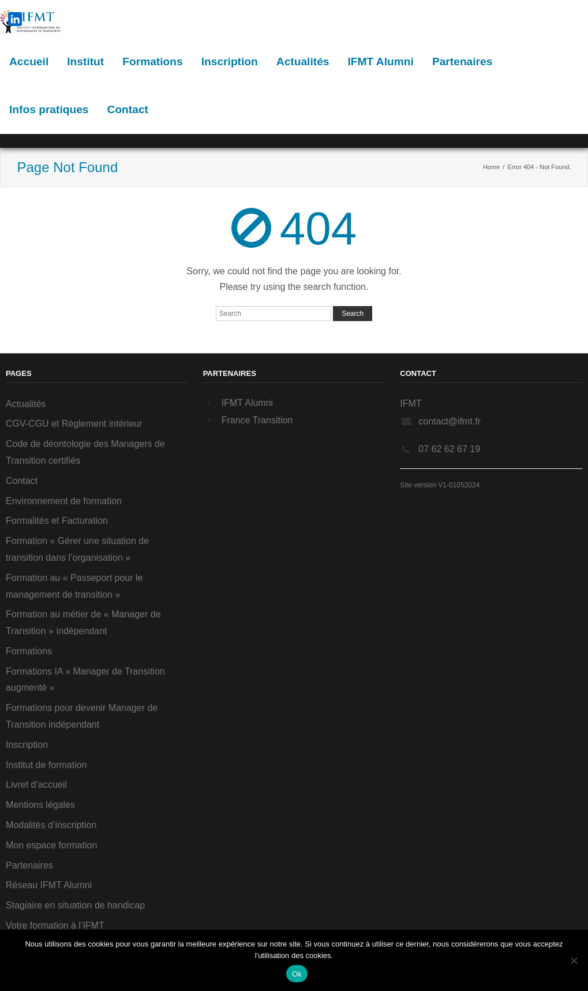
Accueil (28, 61)
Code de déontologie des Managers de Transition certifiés (85, 452)
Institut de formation (46, 765)
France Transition (257, 420)
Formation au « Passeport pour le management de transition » (74, 586)
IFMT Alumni (380, 61)
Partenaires (462, 61)
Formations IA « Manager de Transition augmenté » (85, 679)
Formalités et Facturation (57, 521)
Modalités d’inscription (51, 825)
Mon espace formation (51, 845)
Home (491, 166)
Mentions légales (40, 805)
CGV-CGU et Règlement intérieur (74, 424)
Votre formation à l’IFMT (55, 925)
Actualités (302, 61)
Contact (127, 109)
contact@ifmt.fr (449, 421)
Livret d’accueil (36, 784)
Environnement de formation (64, 501)
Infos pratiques (49, 109)
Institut (85, 61)
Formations (152, 61)
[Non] (573, 960)
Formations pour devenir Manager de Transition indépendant (82, 716)
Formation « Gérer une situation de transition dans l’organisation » (77, 549)
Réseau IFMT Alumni (49, 885)
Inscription (229, 61)
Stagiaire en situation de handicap (75, 905)
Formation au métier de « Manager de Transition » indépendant (83, 622)
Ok (297, 974)
